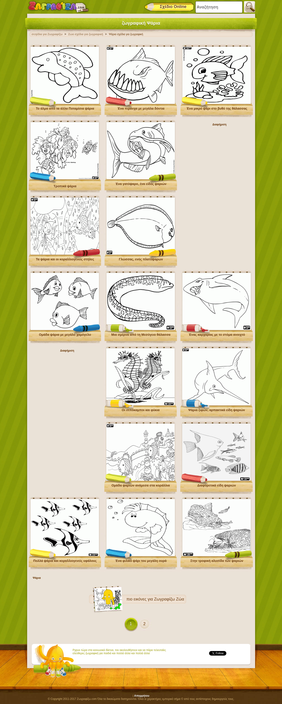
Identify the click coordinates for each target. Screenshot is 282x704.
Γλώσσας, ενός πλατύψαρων (141, 258)
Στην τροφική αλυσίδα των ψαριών (216, 559)
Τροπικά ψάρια (65, 185)
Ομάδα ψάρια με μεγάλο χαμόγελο (65, 333)
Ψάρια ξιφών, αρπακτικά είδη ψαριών (216, 409)
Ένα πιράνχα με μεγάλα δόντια (140, 107)
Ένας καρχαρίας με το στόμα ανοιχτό (217, 333)
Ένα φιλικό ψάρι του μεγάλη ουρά (140, 559)
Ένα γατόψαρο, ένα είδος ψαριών (140, 183)
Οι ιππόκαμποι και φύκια (141, 409)
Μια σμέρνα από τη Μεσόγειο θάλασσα (140, 333)
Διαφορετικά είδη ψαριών (216, 484)
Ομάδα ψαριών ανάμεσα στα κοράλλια (140, 484)
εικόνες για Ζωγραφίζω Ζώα (159, 598)
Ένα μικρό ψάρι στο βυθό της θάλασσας (216, 107)
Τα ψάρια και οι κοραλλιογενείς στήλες (65, 258)
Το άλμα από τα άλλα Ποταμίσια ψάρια (65, 107)
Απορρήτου (141, 694)
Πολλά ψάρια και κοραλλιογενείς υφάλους (65, 559)
